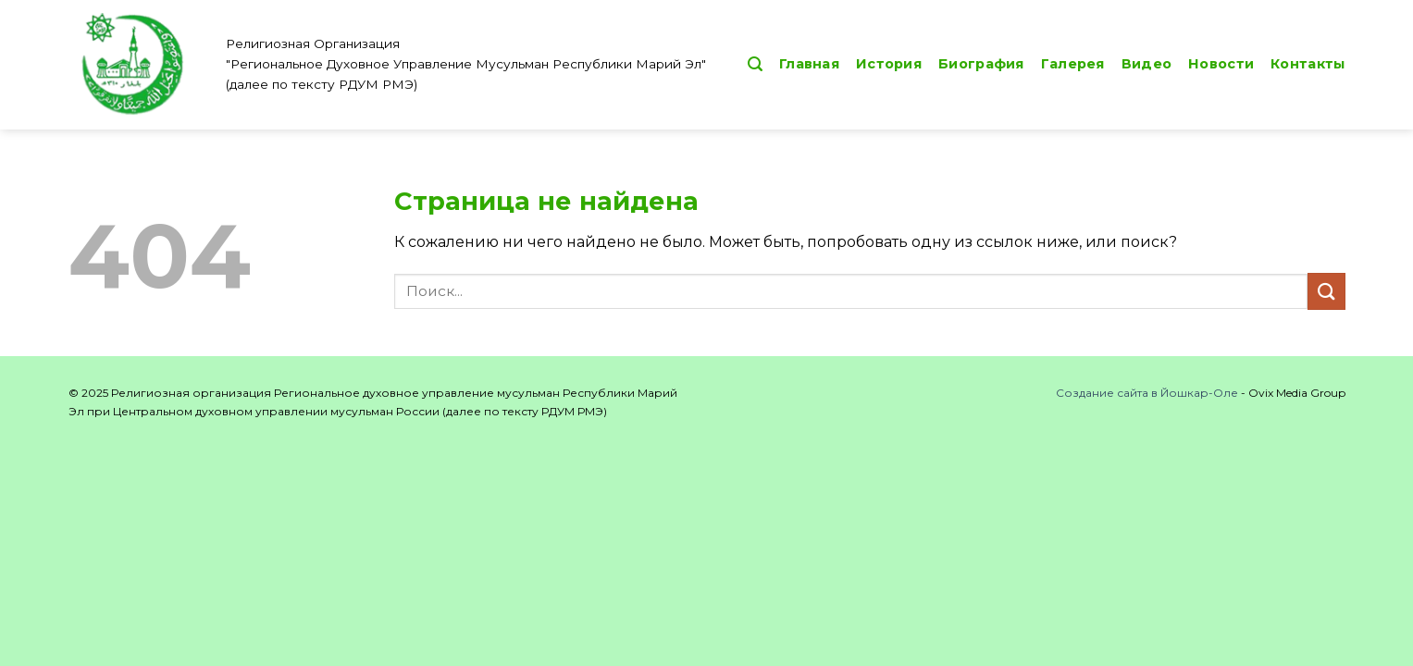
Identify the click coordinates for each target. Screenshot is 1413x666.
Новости (1221, 64)
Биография (981, 64)
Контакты (1307, 64)
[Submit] (1326, 291)
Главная (809, 64)
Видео (1146, 64)
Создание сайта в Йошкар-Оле (1147, 393)
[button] (755, 64)
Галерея (1073, 64)
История (889, 64)
